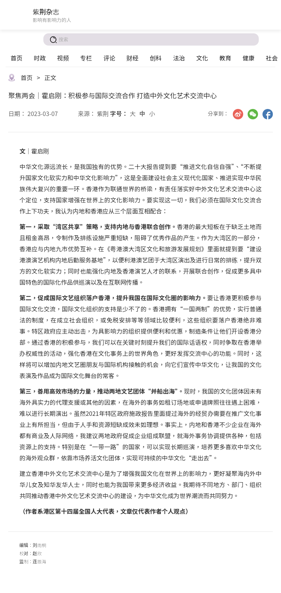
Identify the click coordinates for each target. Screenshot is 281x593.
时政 (40, 57)
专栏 (86, 57)
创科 (156, 57)
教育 (225, 57)
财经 (132, 57)
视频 (63, 57)
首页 (16, 57)
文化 (202, 57)
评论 (109, 57)
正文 (50, 77)
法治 (179, 57)
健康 (248, 57)
